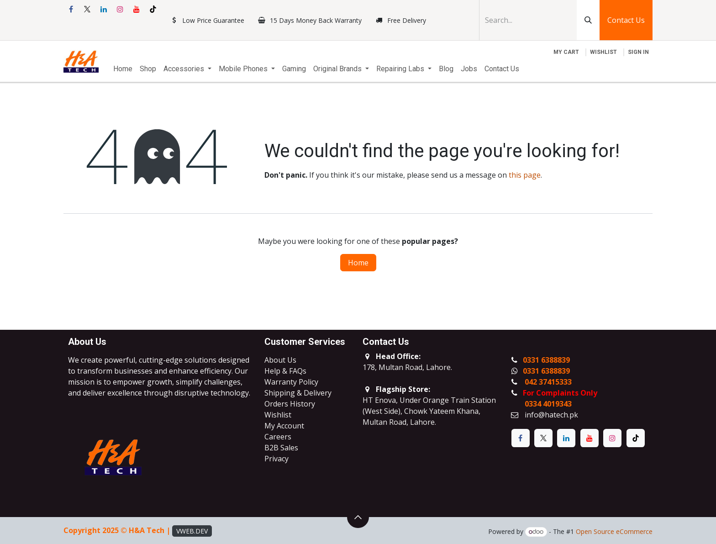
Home (358, 263)
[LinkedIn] (103, 9)
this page (525, 175)
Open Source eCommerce (614, 531)
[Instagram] (120, 9)
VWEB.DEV (192, 531)
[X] (87, 9)
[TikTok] (153, 9)
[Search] (588, 20)
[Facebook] (70, 9)
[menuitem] (123, 69)
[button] (358, 517)
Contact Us (626, 20)
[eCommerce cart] (566, 52)
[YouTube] (136, 9)
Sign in (638, 52)
